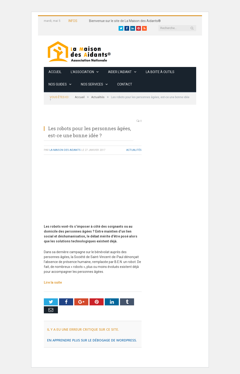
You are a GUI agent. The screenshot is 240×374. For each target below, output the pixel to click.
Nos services (92, 84)
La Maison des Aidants (65, 150)
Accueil (55, 72)
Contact (124, 84)
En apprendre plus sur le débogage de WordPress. (92, 340)
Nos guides (58, 84)
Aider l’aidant (120, 72)
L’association (82, 72)
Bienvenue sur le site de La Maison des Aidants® (125, 21)
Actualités (134, 150)
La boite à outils (160, 72)
